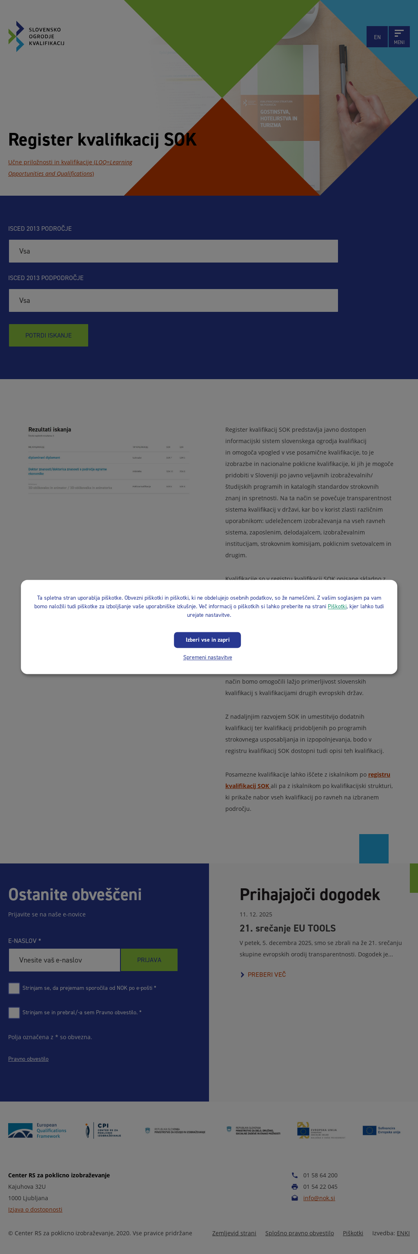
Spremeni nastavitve (207, 657)
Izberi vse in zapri (208, 640)
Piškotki (337, 606)
